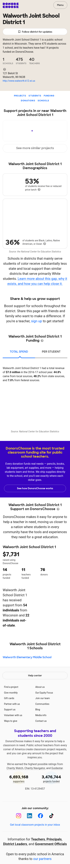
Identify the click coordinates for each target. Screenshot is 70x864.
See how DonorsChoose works (35, 488)
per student (51, 351)
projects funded (51, 778)
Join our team (42, 698)
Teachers (38, 839)
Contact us (41, 721)
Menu (60, 5)
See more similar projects (35, 148)
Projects (20, 95)
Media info (40, 715)
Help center (35, 675)
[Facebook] (40, 816)
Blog (37, 709)
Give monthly (11, 692)
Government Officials (51, 844)
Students (35, 95)
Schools (43, 100)
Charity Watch (15, 768)
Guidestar (57, 768)
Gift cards (9, 698)
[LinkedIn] (29, 816)
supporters (18, 778)
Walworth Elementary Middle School (27, 657)
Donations (28, 100)
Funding (49, 95)
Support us (9, 709)
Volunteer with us (13, 715)
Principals (54, 839)
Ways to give (10, 721)
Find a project (11, 687)
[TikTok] (51, 816)
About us (40, 687)
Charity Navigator (34, 768)
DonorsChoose (11, 5)
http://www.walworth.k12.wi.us (19, 80)
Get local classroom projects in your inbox (35, 824)
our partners (42, 859)
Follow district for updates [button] (35, 31)
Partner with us (12, 704)
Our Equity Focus (44, 692)
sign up (36, 321)
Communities (42, 704)
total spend (19, 351)
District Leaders (15, 844)
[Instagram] (18, 816)
